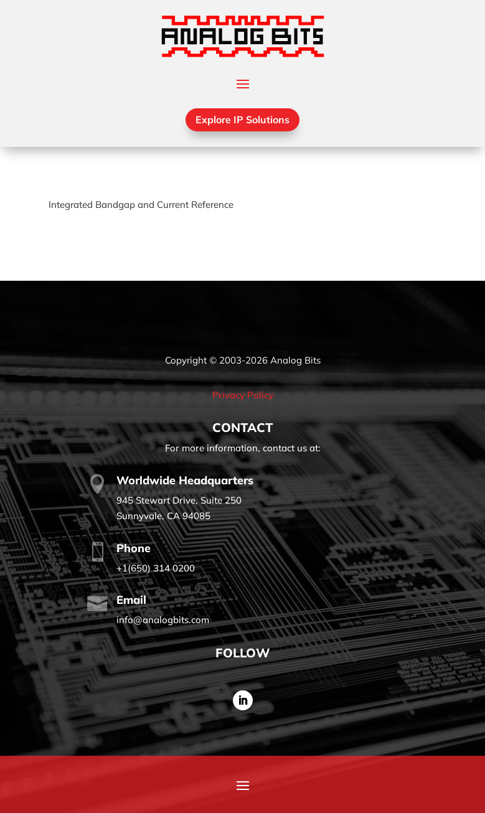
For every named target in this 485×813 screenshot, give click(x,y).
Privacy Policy (242, 395)
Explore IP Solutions (242, 119)
